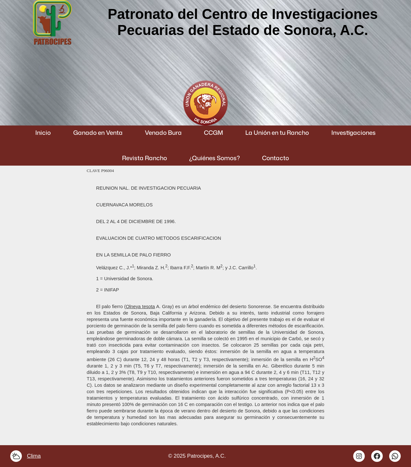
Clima (34, 456)
